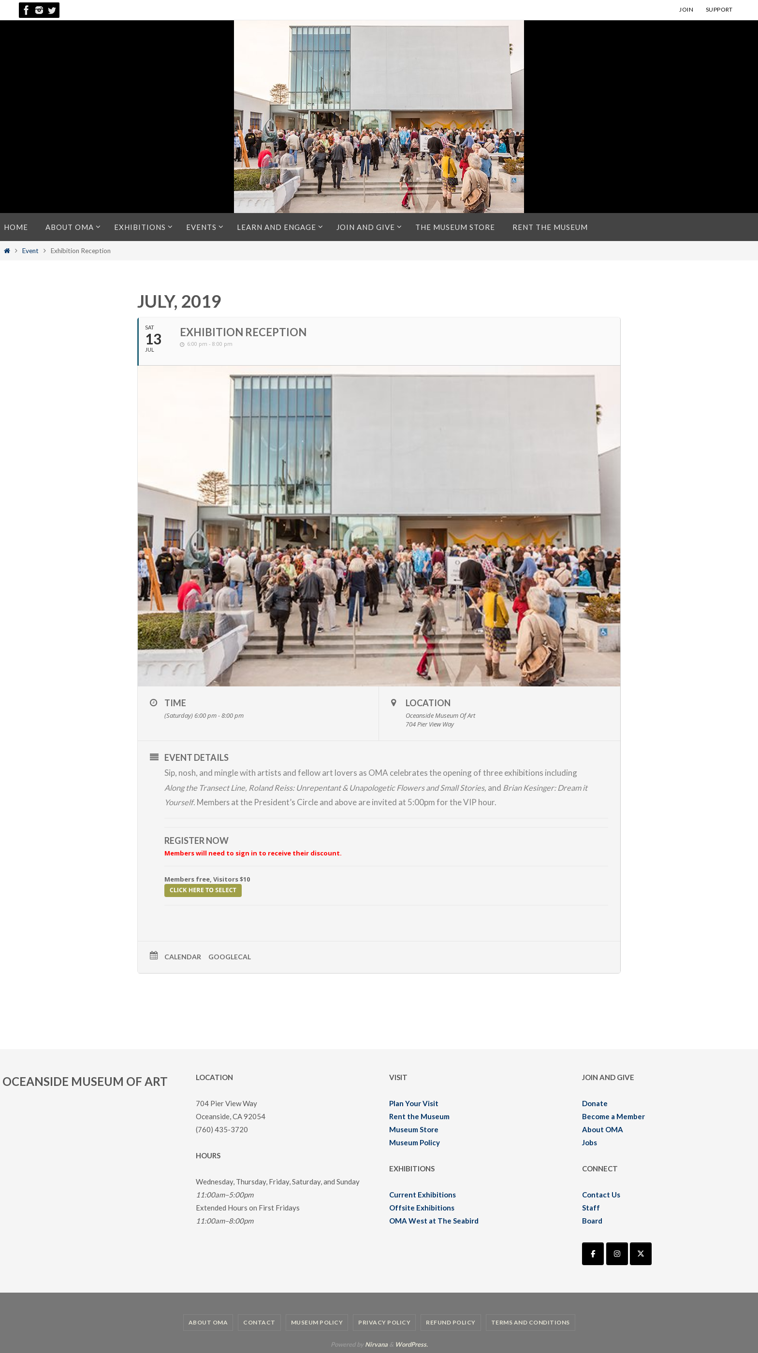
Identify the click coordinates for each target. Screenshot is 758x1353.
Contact (259, 1321)
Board (592, 1220)
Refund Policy (451, 1321)
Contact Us (601, 1194)
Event (30, 251)
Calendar (182, 956)
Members (214, 802)
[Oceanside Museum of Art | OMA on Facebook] (593, 1253)
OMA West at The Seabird (434, 1220)
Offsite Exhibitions (421, 1207)
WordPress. (411, 1344)
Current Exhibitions (422, 1194)
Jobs (589, 1142)
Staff (591, 1207)
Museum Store (413, 1129)
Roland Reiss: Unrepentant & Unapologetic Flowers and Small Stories (371, 788)
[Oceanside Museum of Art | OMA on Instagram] (617, 1253)
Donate (595, 1102)
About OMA (602, 1129)
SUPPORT (719, 9)
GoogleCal (229, 956)
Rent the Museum (419, 1115)
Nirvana (376, 1344)
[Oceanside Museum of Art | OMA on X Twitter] (641, 1253)
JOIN (686, 9)
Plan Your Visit (413, 1102)
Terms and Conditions (530, 1321)
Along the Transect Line (205, 788)
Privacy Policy (384, 1321)
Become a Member (613, 1115)
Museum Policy (414, 1142)
